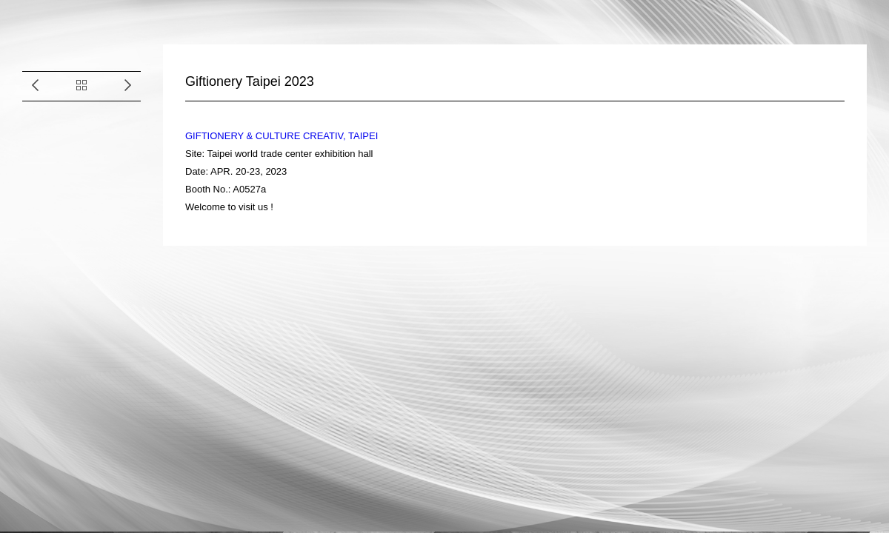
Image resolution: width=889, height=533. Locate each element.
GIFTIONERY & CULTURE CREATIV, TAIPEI (281, 135)
